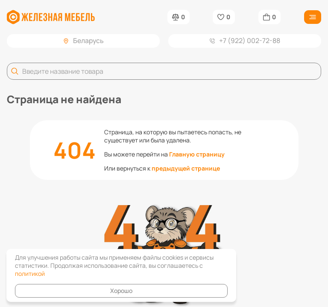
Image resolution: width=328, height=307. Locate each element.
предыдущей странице (186, 168)
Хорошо (121, 291)
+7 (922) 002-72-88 (245, 40)
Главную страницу (197, 154)
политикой (30, 273)
